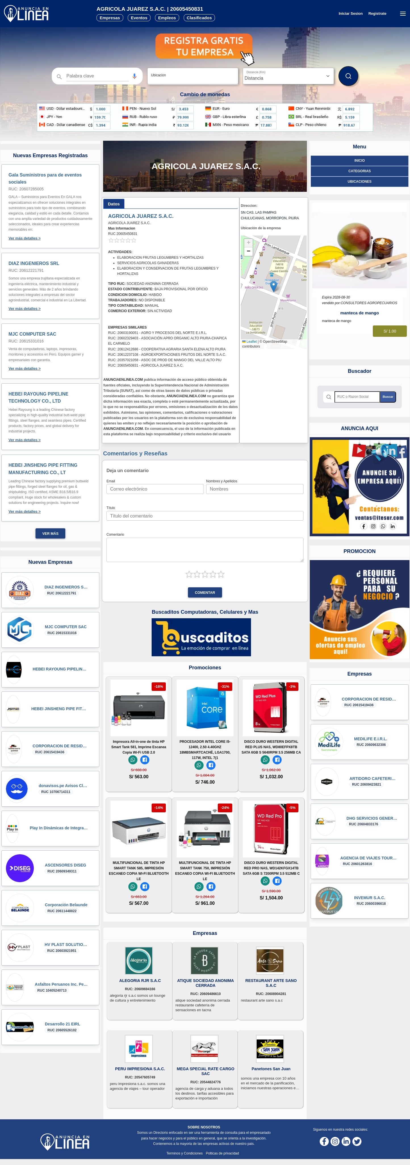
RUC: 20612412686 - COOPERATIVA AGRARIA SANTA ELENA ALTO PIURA (167, 349)
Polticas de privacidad (222, 1153)
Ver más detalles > (25, 238)
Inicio (359, 161)
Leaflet (249, 342)
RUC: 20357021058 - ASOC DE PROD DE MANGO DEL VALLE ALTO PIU (164, 360)
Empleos (167, 17)
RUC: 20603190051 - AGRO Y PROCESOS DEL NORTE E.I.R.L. (157, 333)
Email (110, 481)
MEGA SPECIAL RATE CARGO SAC (206, 1071)
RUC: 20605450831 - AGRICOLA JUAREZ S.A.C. (145, 365)
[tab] (113, 204)
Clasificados (199, 17)
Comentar (205, 593)
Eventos (139, 17)
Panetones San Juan (271, 1069)
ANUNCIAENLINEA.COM (123, 380)
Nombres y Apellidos (221, 481)
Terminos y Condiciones (185, 1153)
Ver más (50, 534)
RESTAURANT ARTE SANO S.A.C (271, 983)
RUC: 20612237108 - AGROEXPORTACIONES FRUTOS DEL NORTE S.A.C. (167, 355)
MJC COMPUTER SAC (32, 334)
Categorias (359, 171)
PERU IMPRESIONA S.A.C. (140, 1069)
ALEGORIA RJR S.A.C (140, 980)
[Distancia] (288, 76)
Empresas (110, 17)
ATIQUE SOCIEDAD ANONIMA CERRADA (205, 983)
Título (110, 508)
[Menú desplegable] (403, 13)
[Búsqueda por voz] (134, 76)
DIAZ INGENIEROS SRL (34, 263)
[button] (134, 76)
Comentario (115, 535)
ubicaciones (359, 182)
